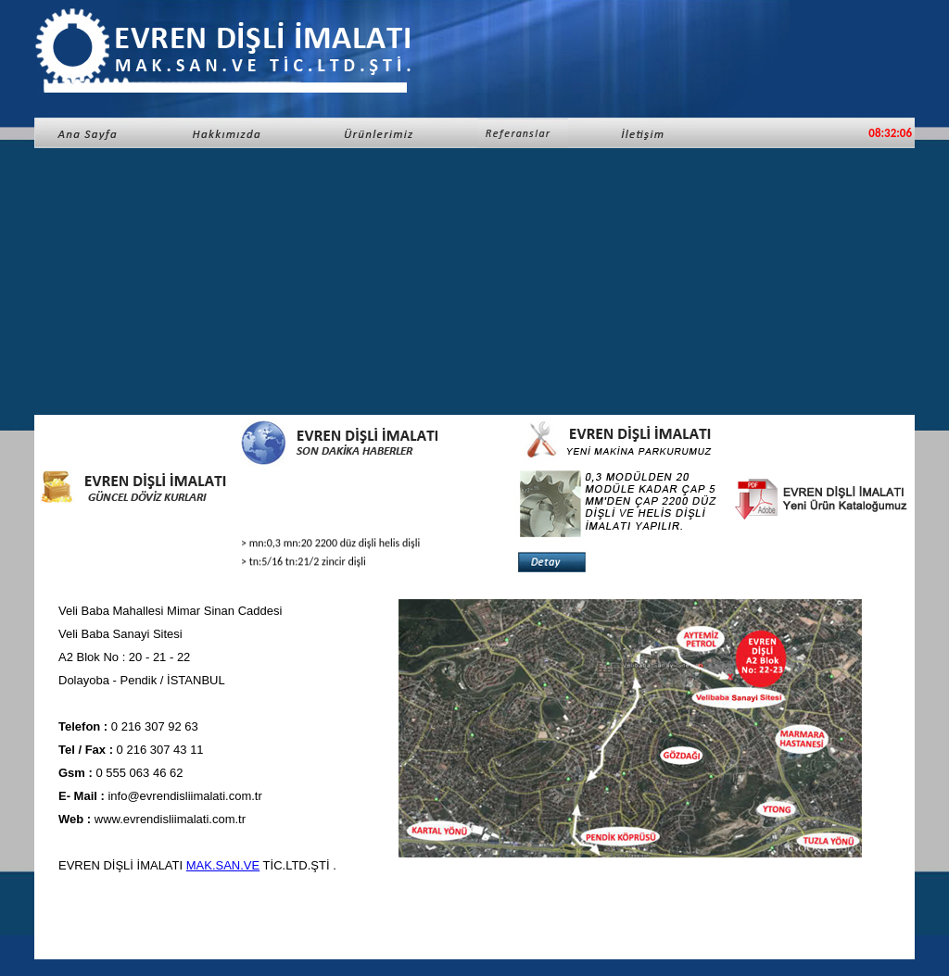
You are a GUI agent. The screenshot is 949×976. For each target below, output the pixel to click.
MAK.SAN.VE (222, 865)
